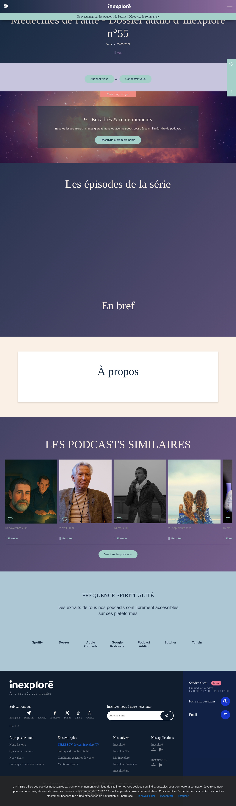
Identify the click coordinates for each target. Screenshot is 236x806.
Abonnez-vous (99, 78)
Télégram (29, 715)
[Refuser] (183, 795)
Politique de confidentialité (74, 751)
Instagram (15, 717)
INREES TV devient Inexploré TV (78, 744)
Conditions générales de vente (75, 757)
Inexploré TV (121, 751)
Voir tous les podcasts (118, 554)
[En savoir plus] (145, 795)
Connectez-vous (135, 78)
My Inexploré (121, 757)
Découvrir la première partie (118, 139)
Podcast (90, 715)
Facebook (55, 715)
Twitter (67, 715)
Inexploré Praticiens (125, 764)
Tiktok (78, 715)
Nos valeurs (17, 757)
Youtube (41, 717)
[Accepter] (166, 795)
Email (209, 714)
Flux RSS (15, 726)
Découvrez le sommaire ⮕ (144, 16)
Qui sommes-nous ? (21, 751)
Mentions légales (68, 764)
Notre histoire (18, 744)
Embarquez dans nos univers (27, 764)
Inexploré (119, 744)
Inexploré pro (121, 770)
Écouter (13, 538)
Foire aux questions (209, 701)
